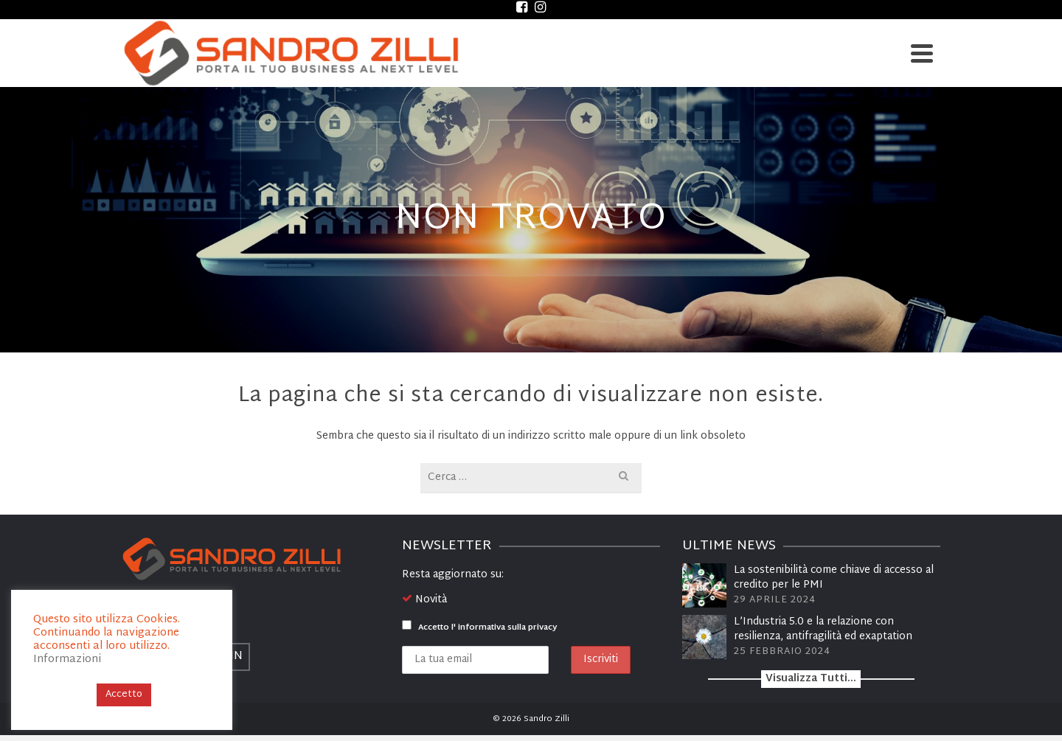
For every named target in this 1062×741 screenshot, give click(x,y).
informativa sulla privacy (507, 627)
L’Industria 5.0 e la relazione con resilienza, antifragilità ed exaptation (823, 629)
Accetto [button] (123, 694)
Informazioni (67, 659)
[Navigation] (921, 53)
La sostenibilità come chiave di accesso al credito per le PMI (834, 577)
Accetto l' (479, 627)
